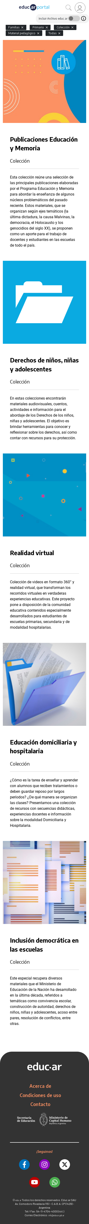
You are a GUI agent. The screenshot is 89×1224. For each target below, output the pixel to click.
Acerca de (40, 1086)
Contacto (40, 1104)
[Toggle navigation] (4, 2)
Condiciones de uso (40, 1095)
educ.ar (18, 1200)
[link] (80, 7)
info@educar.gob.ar (56, 1215)
